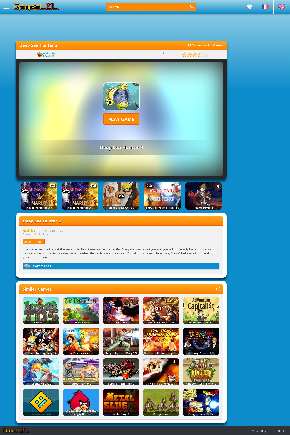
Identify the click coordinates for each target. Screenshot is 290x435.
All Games (194, 45)
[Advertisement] (121, 27)
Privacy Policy (257, 431)
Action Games (213, 45)
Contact (280, 431)
